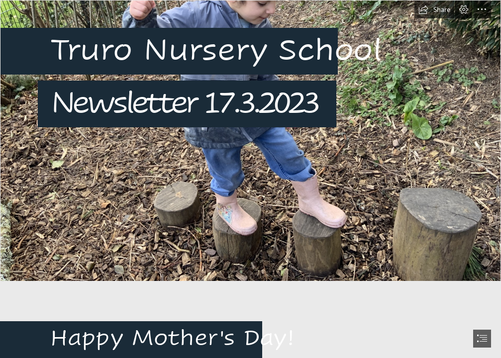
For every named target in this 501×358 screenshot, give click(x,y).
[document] (250, 179)
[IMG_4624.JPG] (250, 140)
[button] (434, 9)
